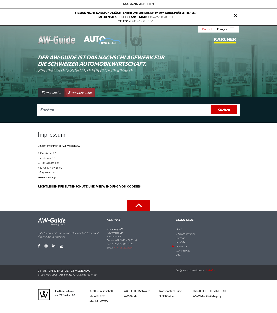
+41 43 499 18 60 (142, 21)
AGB (176, 254)
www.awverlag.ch (48, 177)
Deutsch (207, 29)
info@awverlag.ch (48, 172)
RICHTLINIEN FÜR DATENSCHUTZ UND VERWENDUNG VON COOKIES (89, 186)
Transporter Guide (170, 290)
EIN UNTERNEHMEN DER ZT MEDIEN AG (64, 270)
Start (177, 229)
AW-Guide (130, 296)
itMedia (209, 270)
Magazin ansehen (138, 4)
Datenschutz (181, 250)
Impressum (180, 246)
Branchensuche (80, 92)
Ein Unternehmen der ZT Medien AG (59, 145)
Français (222, 29)
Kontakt (178, 242)
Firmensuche (51, 92)
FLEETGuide (166, 296)
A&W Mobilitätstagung (207, 296)
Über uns (179, 237)
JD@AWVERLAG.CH (160, 17)
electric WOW (99, 301)
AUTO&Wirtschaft (101, 290)
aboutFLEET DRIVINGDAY (209, 290)
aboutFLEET (97, 296)
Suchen (224, 110)
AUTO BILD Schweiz (137, 290)
